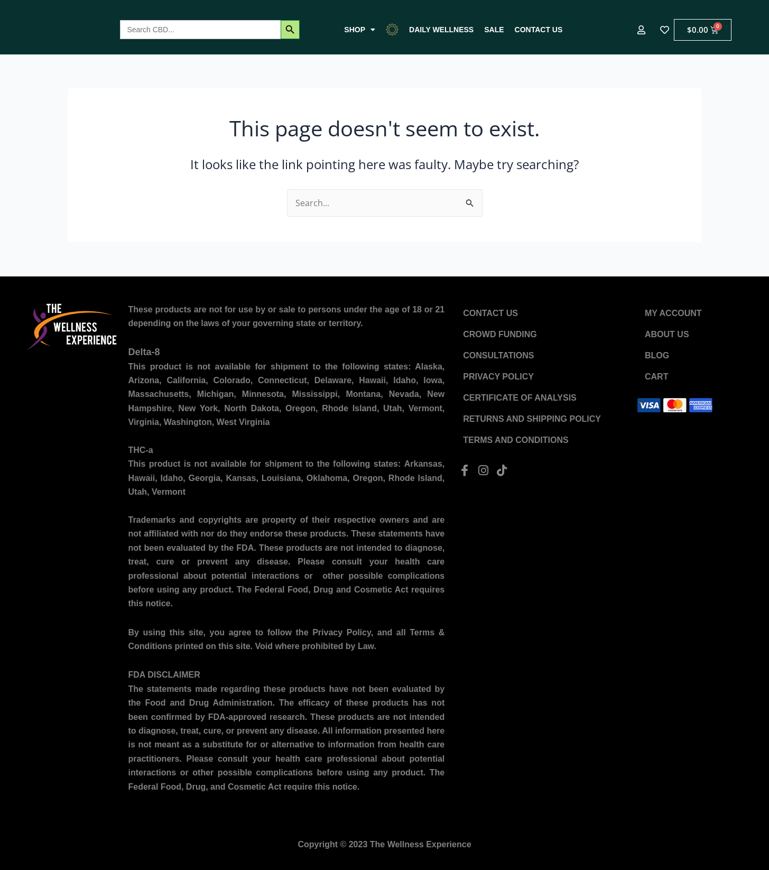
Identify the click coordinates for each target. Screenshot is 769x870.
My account (673, 313)
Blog (657, 355)
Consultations (498, 355)
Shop (359, 30)
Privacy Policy (498, 376)
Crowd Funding (500, 334)
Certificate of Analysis (520, 397)
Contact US (539, 29)
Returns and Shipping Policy (532, 418)
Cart (656, 376)
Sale (494, 29)
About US (667, 334)
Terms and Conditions (515, 440)
